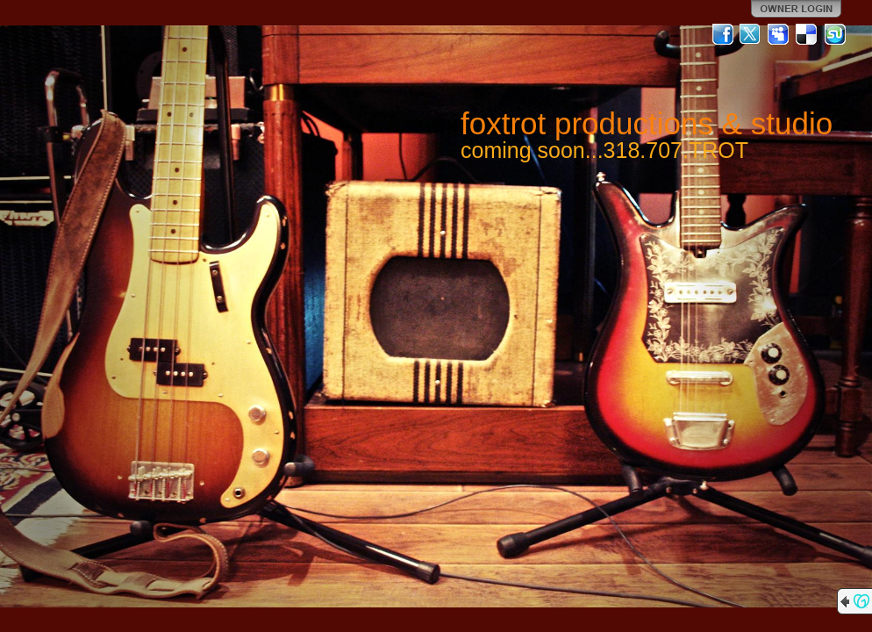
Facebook (723, 34)
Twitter (751, 34)
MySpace (779, 34)
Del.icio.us (807, 34)
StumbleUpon (835, 34)
